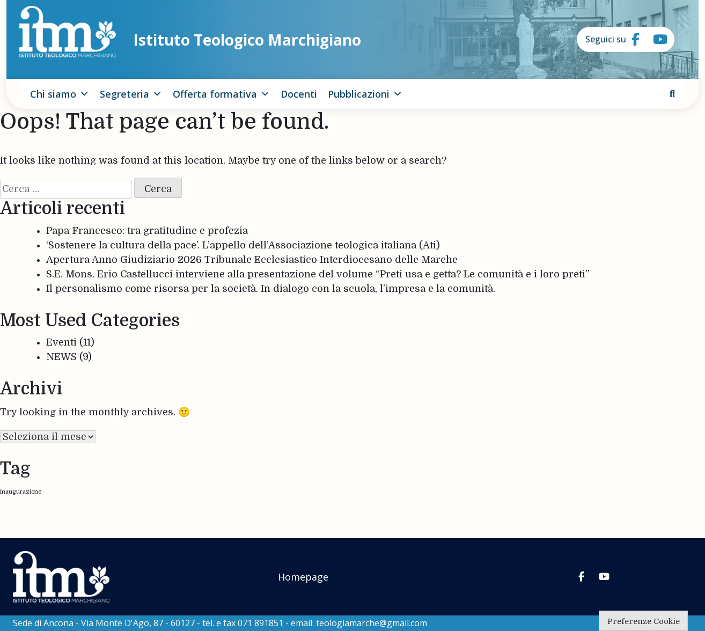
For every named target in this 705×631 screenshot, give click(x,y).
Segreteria (131, 94)
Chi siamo (59, 94)
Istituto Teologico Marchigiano (247, 40)
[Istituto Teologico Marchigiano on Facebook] (631, 39)
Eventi (61, 342)
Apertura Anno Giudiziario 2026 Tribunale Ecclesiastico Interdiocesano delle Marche (252, 259)
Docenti (299, 93)
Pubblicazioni (365, 94)
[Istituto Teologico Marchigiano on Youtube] (653, 39)
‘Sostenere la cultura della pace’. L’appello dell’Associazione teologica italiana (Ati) (243, 245)
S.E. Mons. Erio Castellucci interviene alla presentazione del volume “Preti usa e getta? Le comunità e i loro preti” (318, 274)
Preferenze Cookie (643, 621)
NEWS (61, 356)
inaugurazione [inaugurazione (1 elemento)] (20, 491)
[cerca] (672, 94)
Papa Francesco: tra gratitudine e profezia (147, 230)
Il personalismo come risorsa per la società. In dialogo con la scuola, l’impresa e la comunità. (270, 288)
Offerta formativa (221, 94)
